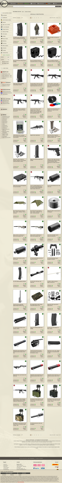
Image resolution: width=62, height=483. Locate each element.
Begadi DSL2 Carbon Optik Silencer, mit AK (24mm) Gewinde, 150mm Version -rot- (53, 376)
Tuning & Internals (5, 29)
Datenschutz (5, 466)
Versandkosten (32, 458)
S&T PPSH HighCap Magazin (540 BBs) (19, 281)
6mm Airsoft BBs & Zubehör (6, 13)
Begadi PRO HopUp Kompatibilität (5, 133)
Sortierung (14, 18)
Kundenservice (4, 125)
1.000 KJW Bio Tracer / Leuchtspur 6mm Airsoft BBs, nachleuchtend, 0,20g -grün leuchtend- (19, 136)
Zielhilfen (3, 36)
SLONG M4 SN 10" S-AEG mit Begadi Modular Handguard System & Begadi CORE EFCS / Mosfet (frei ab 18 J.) (19, 400)
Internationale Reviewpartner (7, 93)
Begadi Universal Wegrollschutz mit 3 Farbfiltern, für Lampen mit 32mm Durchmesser (53, 110)
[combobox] (34, 7)
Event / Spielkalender (7, 75)
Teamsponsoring (5, 127)
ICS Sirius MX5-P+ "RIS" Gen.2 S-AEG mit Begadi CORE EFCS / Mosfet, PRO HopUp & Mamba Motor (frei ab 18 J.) (36, 85)
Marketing (12, 474)
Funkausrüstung (4, 53)
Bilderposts (4, 78)
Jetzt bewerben (5, 94)
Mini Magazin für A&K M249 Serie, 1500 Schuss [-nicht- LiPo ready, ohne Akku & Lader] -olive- (36, 400)
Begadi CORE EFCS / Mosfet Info (6, 130)
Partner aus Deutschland (7, 92)
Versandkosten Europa (6, 116)
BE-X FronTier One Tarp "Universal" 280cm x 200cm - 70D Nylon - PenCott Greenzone (19, 212)
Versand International (5, 118)
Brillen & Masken (4, 46)
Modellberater (4, 18)
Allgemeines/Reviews (7, 77)
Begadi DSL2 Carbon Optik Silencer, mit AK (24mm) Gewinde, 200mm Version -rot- (36, 376)
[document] (31, 476)
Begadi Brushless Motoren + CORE (5, 135)
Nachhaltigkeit (4, 136)
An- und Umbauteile (5, 27)
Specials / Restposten (5, 55)
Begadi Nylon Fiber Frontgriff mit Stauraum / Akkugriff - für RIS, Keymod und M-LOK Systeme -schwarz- (19, 161)
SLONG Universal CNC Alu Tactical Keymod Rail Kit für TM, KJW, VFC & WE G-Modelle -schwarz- (36, 352)
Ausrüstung (3, 44)
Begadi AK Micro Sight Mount (35, 135)
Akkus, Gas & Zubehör (5, 25)
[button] (48, 4)
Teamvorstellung (6, 74)
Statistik (20, 474)
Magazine (3, 22)
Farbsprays (3, 48)
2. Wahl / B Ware (4, 68)
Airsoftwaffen (4, 15)
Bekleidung (3, 41)
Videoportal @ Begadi (5, 103)
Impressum (5, 464)
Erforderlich (4, 474)
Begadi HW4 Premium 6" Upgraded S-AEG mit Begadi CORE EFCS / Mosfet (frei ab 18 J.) (19, 110)
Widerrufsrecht (4, 123)
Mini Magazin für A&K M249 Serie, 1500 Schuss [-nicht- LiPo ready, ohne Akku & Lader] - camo (19, 424)
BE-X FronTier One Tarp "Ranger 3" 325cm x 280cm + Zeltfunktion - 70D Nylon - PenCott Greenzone (36, 212)
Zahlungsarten (4, 119)
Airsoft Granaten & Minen (6, 20)
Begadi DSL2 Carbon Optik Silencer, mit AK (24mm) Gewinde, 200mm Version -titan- (19, 352)
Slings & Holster (4, 39)
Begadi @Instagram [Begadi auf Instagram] (5, 102)
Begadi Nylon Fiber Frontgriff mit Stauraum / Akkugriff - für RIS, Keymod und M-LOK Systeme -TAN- (53, 136)
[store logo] (4, 4)
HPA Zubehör (4, 34)
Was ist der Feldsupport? (6, 84)
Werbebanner (4, 128)
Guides (3, 124)
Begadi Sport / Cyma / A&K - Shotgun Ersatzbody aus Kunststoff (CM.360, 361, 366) (53, 352)
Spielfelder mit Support (6, 86)
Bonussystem (4, 120)
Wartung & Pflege (4, 32)
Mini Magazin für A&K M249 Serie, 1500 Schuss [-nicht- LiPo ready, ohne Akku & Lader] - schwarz (53, 400)
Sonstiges (3, 51)
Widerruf (4, 109)
